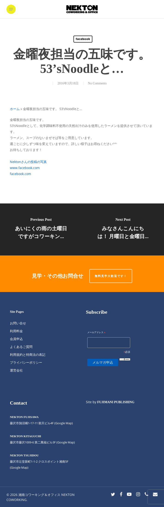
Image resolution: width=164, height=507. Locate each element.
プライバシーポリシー (26, 362)
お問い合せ (18, 323)
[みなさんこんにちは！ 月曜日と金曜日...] (123, 229)
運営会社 (16, 370)
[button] (11, 9)
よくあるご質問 (21, 346)
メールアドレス (96, 332)
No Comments (97, 83)
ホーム (15, 109)
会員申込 (16, 339)
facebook (83, 39)
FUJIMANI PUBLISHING (115, 402)
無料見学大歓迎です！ (111, 276)
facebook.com (20, 174)
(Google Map (63, 423)
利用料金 (16, 331)
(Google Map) (65, 442)
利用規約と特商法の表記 (27, 354)
